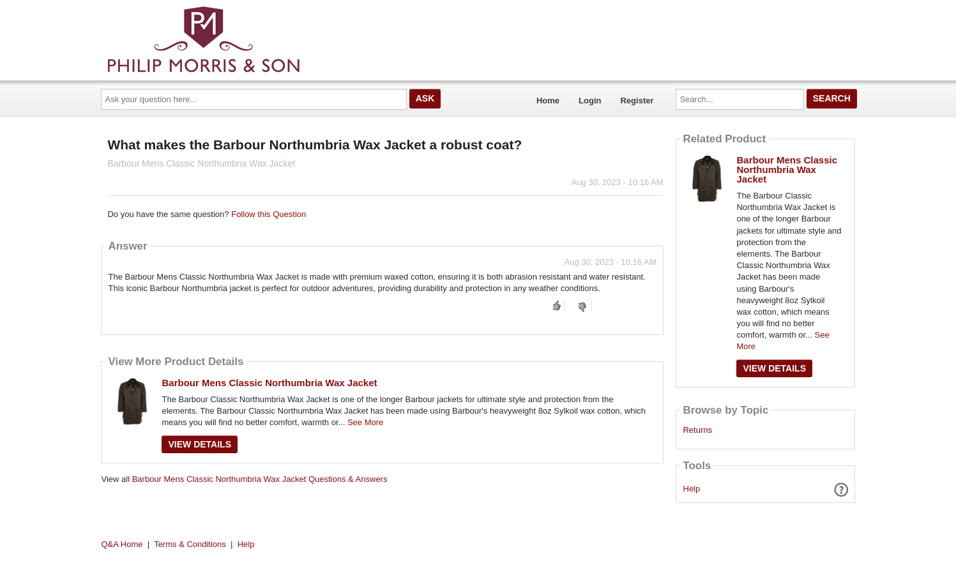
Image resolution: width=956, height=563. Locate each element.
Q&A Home (122, 544)
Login (590, 100)
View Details (199, 444)
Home (547, 100)
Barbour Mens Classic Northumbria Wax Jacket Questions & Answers (260, 479)
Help (692, 488)
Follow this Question (268, 214)
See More (365, 422)
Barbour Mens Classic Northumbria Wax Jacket (269, 382)
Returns (697, 430)
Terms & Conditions (190, 544)
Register (636, 100)
